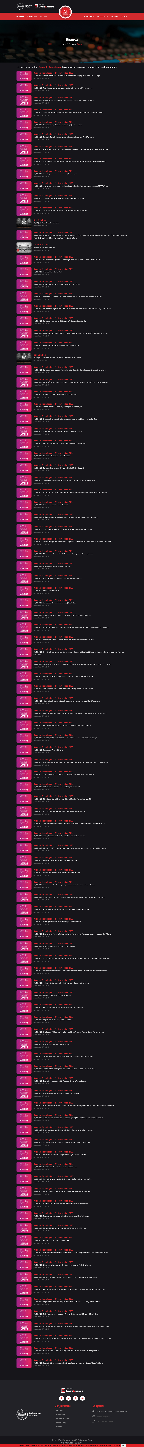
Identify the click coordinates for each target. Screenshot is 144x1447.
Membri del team (61, 1419)
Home (64, 44)
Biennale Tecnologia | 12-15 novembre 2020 (53, 73)
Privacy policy (60, 1423)
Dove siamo (59, 1415)
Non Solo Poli (40, 220)
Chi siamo (58, 1411)
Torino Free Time (41, 244)
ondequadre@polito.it (101, 1416)
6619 (111, 1422)
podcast (71, 44)
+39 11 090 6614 (102, 1422)
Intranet (58, 1427)
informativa (116, 1445)
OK (123, 1445)
